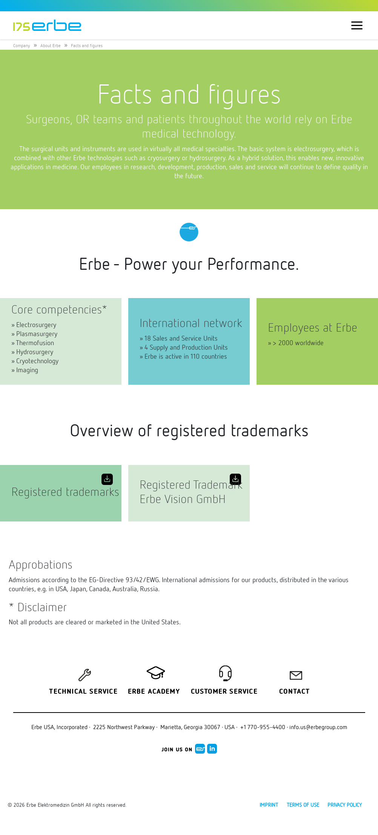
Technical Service (83, 691)
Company (21, 45)
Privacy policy (344, 804)
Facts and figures (87, 45)
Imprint (269, 804)
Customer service (224, 691)
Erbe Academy (154, 691)
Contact (294, 691)
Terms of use (303, 804)
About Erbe (50, 45)
